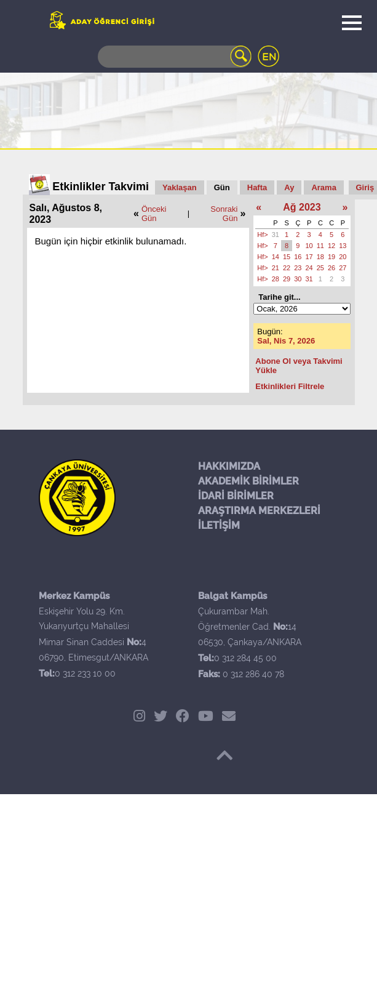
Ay (289, 187)
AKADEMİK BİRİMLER (248, 481)
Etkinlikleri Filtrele (289, 386)
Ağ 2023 (301, 207)
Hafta (257, 187)
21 (275, 267)
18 (320, 256)
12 (331, 245)
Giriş (365, 187)
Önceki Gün (153, 213)
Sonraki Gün (223, 213)
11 (320, 245)
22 (286, 267)
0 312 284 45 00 (245, 658)
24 (309, 267)
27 (342, 267)
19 (331, 256)
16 (297, 256)
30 (297, 279)
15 (286, 256)
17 (309, 256)
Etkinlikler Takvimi (100, 186)
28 (275, 279)
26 (331, 267)
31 (275, 234)
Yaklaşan (179, 187)
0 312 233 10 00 (85, 673)
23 (297, 267)
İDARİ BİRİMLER (236, 496)
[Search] (175, 57)
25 (320, 267)
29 (286, 279)
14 (275, 256)
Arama (323, 187)
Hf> (262, 234)
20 (342, 256)
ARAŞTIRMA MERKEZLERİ (259, 511)
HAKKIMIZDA (229, 466)
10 (309, 245)
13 (342, 245)
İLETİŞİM (219, 525)
